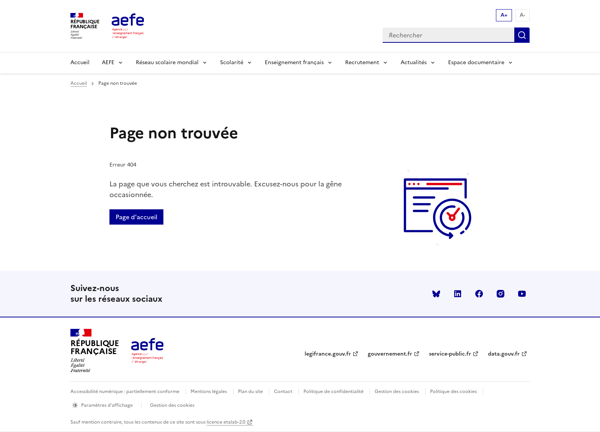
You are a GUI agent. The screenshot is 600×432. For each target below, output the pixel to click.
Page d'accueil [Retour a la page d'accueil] (136, 217)
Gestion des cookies (397, 391)
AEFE (108, 62)
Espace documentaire (476, 62)
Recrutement (362, 62)
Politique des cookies (453, 391)
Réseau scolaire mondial (167, 62)
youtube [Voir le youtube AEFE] (522, 293)
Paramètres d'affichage (107, 405)
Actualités (414, 62)
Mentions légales (209, 391)
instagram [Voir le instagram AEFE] (500, 293)
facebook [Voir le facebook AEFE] (479, 293)
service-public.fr (450, 354)
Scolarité (231, 62)
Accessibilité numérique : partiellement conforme (124, 391)
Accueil (80, 62)
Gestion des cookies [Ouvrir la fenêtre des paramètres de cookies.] (172, 405)
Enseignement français (294, 62)
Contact (283, 391)
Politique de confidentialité (333, 391)
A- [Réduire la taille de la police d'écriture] (522, 15)
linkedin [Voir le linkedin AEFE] (457, 293)
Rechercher (522, 35)
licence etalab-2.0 (226, 422)
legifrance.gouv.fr (328, 354)
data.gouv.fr (504, 354)
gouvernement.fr (390, 354)
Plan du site (250, 391)
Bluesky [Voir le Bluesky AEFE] (436, 293)
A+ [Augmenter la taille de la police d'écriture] (504, 15)
